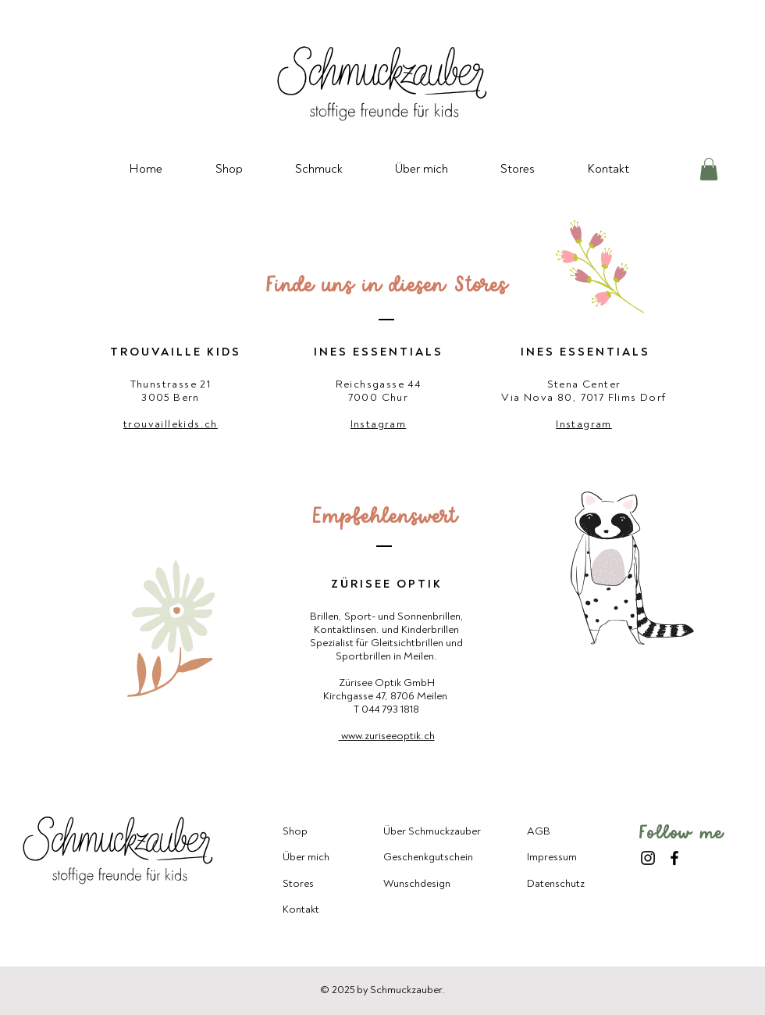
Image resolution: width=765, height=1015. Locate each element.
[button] (708, 169)
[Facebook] (674, 858)
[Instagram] (648, 858)
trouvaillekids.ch (170, 424)
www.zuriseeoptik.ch (387, 735)
